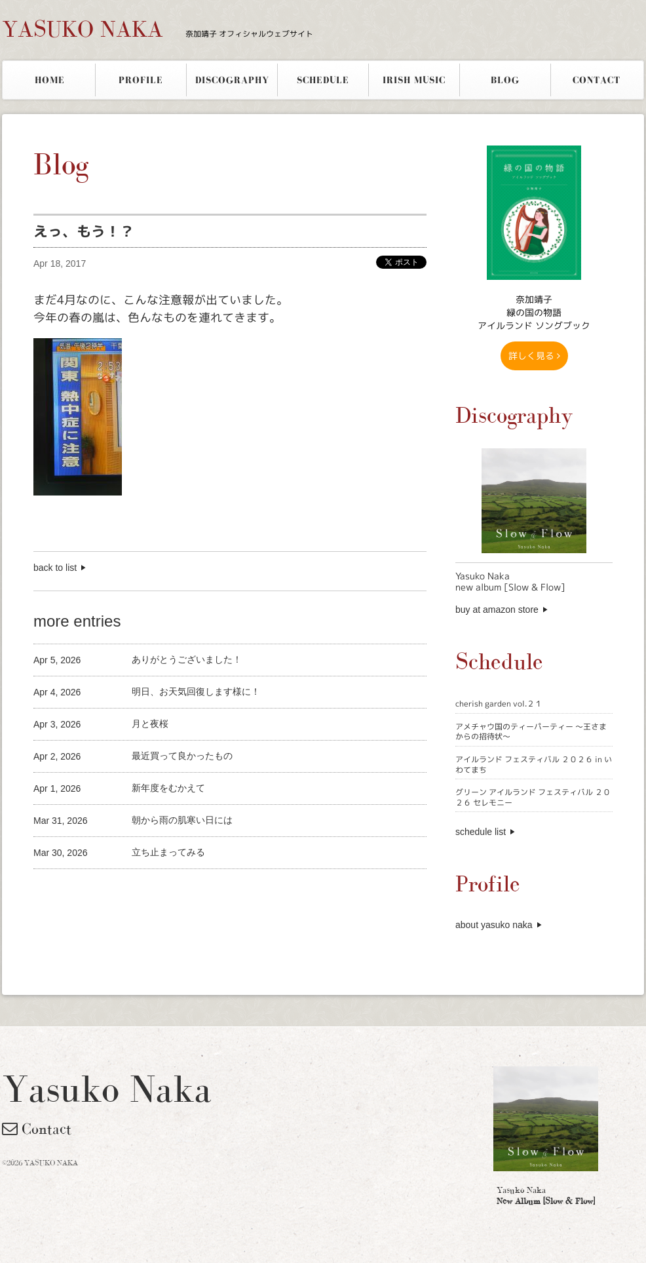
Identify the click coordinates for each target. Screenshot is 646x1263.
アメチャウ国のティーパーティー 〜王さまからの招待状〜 (531, 732)
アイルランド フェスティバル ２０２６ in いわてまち (533, 764)
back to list (55, 567)
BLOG (505, 80)
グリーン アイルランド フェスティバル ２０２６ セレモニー (533, 797)
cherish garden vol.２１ (498, 703)
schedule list (480, 831)
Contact (36, 1128)
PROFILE (141, 80)
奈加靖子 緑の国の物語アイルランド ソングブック (534, 312)
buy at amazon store (497, 609)
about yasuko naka (494, 925)
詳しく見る (534, 355)
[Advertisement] (186, 891)
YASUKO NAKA (157, 28)
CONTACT (596, 80)
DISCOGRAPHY (232, 80)
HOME (50, 80)
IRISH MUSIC (414, 80)
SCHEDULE (323, 80)
